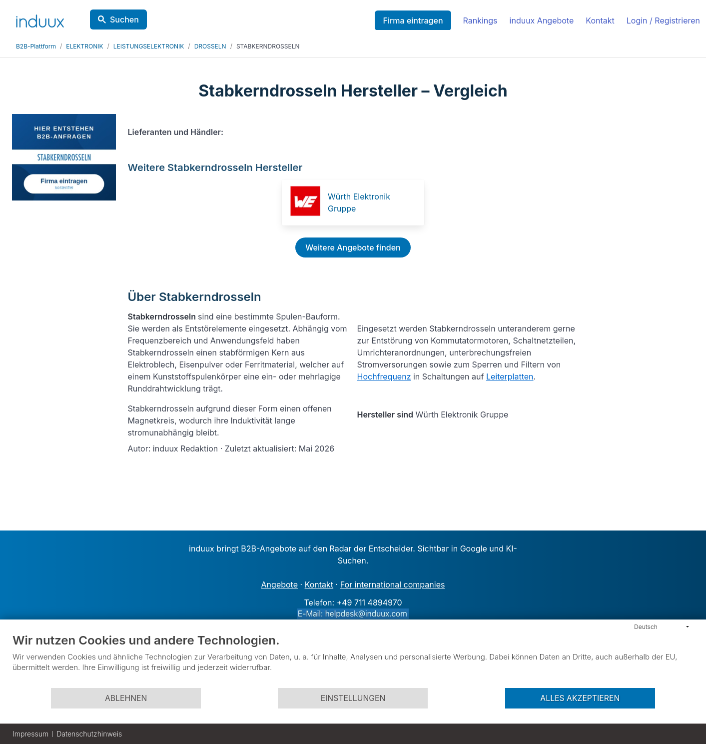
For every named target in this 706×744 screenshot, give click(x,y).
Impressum (30, 734)
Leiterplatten (510, 377)
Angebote (279, 585)
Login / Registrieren (663, 21)
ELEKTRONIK (84, 46)
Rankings (480, 21)
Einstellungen (353, 698)
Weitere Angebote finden (352, 247)
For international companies (392, 585)
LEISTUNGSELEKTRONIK (148, 46)
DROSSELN (210, 46)
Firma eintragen (413, 21)
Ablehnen (126, 698)
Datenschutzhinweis (89, 734)
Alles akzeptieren (580, 698)
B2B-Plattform (36, 46)
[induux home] (40, 19)
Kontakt (600, 21)
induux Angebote (542, 21)
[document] (353, 660)
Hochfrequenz (384, 377)
